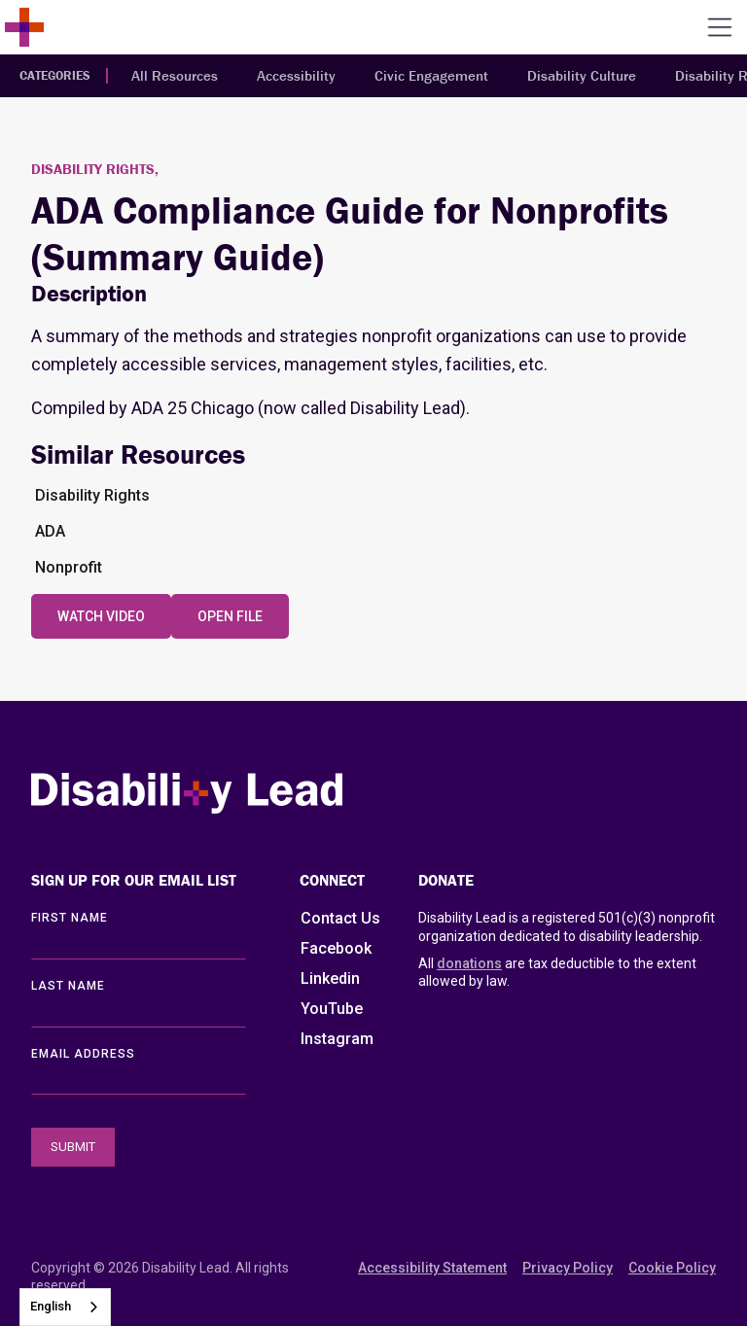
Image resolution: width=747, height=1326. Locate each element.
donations (469, 963)
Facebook (336, 948)
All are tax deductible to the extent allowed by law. (557, 972)
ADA (50, 531)
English (50, 1306)
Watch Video (101, 616)
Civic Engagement (431, 75)
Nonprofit (68, 567)
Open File (230, 616)
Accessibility (296, 75)
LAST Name (68, 986)
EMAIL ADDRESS (83, 1054)
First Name (69, 918)
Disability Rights (92, 495)
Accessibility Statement (432, 1267)
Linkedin (330, 978)
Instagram (337, 1038)
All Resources (174, 75)
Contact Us (340, 918)
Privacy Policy (567, 1267)
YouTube (332, 1008)
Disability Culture (581, 75)
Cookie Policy (672, 1267)
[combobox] (65, 1307)
